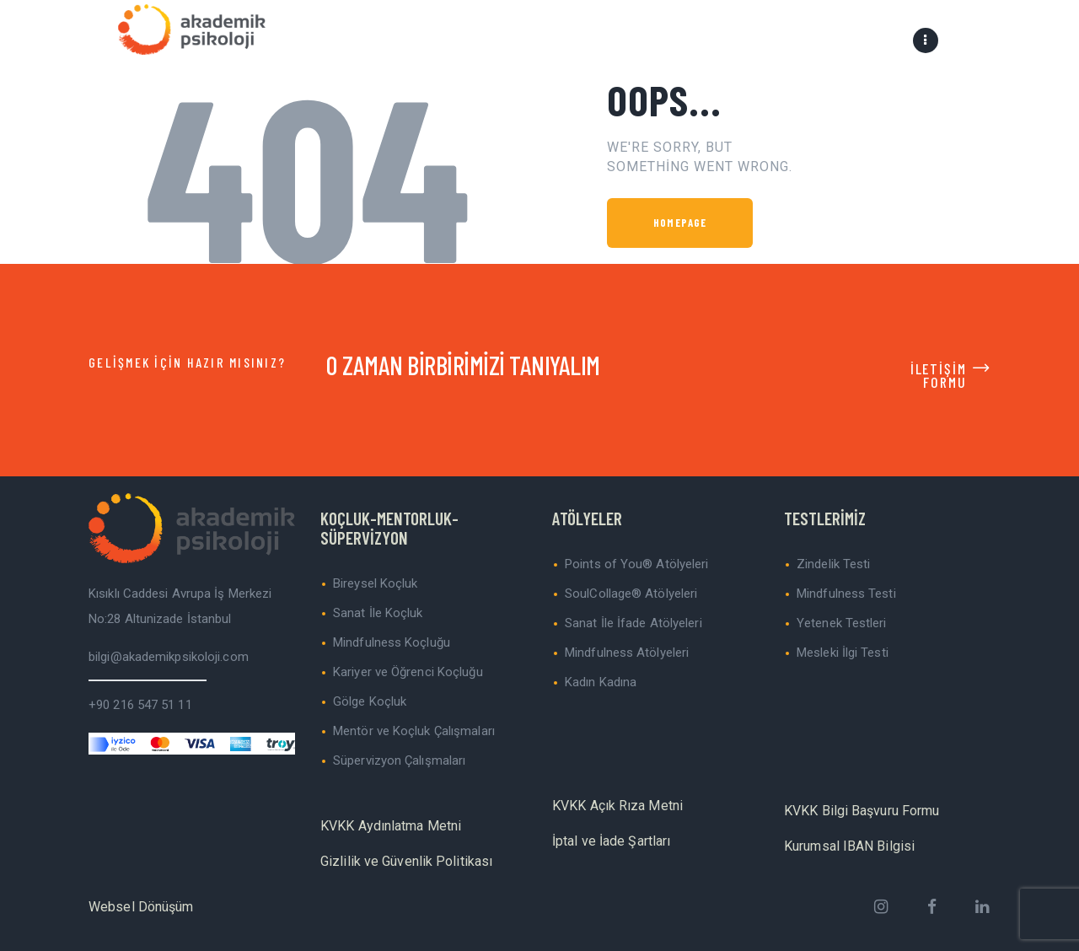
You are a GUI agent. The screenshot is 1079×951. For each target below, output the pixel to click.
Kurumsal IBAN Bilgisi (849, 846)
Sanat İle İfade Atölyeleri (633, 623)
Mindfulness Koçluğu (391, 642)
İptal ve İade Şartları (611, 841)
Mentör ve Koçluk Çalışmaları (414, 731)
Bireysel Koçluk (375, 583)
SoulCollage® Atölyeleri (631, 593)
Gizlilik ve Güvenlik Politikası (406, 861)
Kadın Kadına (600, 682)
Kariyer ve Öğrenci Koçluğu (408, 672)
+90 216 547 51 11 (140, 704)
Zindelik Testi (833, 564)
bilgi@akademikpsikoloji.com (169, 656)
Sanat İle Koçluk (378, 613)
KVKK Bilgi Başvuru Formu (861, 811)
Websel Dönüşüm (141, 907)
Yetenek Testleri (842, 623)
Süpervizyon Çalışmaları (399, 760)
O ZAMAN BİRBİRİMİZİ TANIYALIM (463, 364)
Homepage (679, 222)
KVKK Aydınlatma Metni (390, 826)
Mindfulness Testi (846, 593)
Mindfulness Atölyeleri (627, 652)
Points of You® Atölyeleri (637, 564)
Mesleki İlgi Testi (842, 652)
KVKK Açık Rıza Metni (617, 806)
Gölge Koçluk (369, 701)
